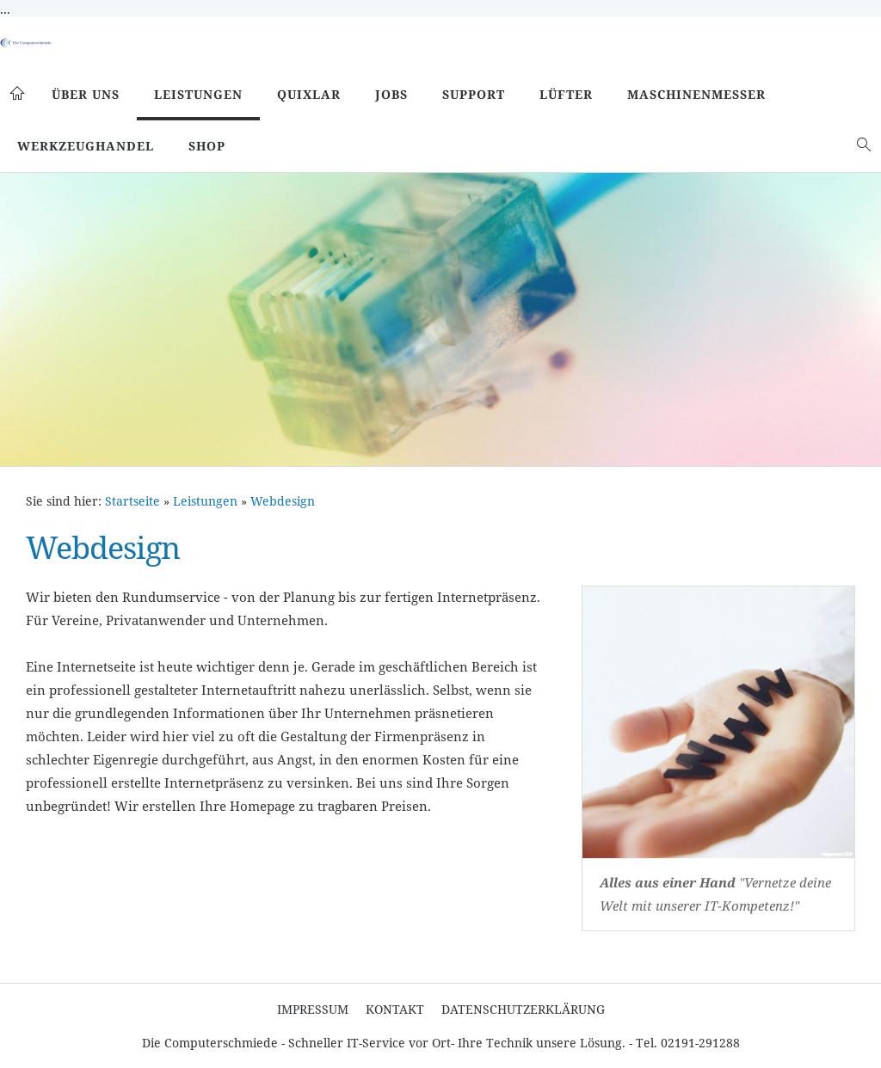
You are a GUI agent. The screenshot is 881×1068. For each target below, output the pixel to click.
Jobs (391, 94)
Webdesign (282, 501)
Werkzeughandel (85, 146)
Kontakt (395, 1009)
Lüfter (566, 94)
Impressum (312, 1009)
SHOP (206, 146)
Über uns (86, 94)
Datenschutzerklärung (523, 1009)
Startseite (132, 501)
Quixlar (309, 94)
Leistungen (198, 94)
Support (473, 94)
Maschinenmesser (696, 94)
